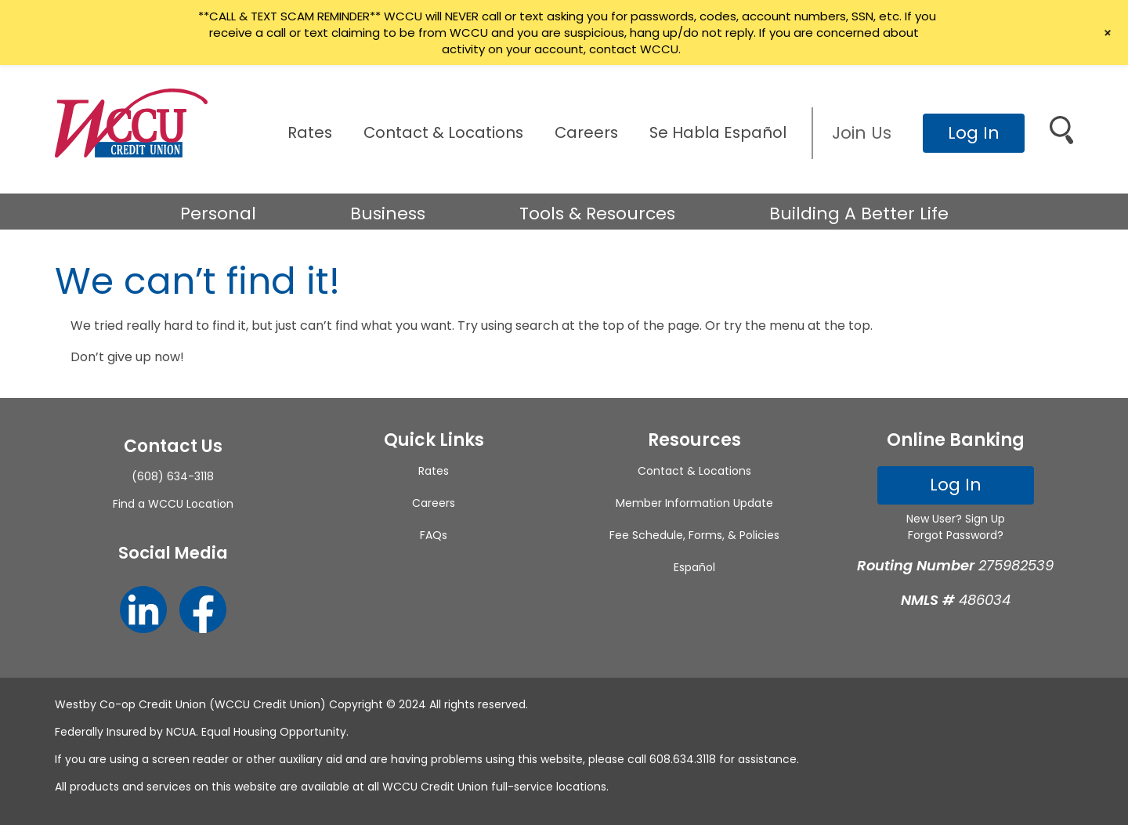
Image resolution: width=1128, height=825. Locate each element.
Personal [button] (218, 213)
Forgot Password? (955, 535)
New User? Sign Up (955, 518)
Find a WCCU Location (173, 504)
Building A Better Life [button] (859, 213)
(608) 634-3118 (173, 476)
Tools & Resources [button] (597, 213)
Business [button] (387, 213)
